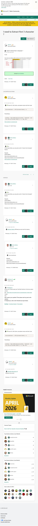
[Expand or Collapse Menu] (2, 14)
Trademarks (3, 518)
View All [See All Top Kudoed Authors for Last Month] (6, 482)
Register (18, 17)
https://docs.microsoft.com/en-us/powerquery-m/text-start (19, 292)
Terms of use (3, 516)
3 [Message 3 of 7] (9, 377)
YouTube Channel (13, 304)
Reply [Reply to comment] (31, 129)
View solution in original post (11, 122)
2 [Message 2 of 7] (8, 126)
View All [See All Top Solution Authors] (6, 456)
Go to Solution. (20, 73)
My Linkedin (20, 304)
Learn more (3, 7)
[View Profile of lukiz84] (9, 97)
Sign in (23, 17)
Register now (28, 25)
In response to (14, 222)
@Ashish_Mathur (11, 229)
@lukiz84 (9, 371)
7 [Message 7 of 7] (10, 267)
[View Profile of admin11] (9, 44)
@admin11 (10, 287)
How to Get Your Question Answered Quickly (14, 429)
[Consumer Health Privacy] (19, 522)
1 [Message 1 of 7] (8, 81)
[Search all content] (27, 20)
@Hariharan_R (15, 371)
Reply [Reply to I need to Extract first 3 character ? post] (31, 84)
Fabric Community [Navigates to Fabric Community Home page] (14, 11)
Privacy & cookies (4, 514)
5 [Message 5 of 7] (8, 163)
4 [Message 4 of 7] (8, 311)
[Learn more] (8, 418)
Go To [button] (32, 17)
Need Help (10, 78)
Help (27, 17)
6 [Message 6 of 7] (9, 233)
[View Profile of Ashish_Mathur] (13, 138)
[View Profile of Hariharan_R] (10, 279)
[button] (23, 38)
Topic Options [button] (30, 38)
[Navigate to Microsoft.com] (4, 11)
